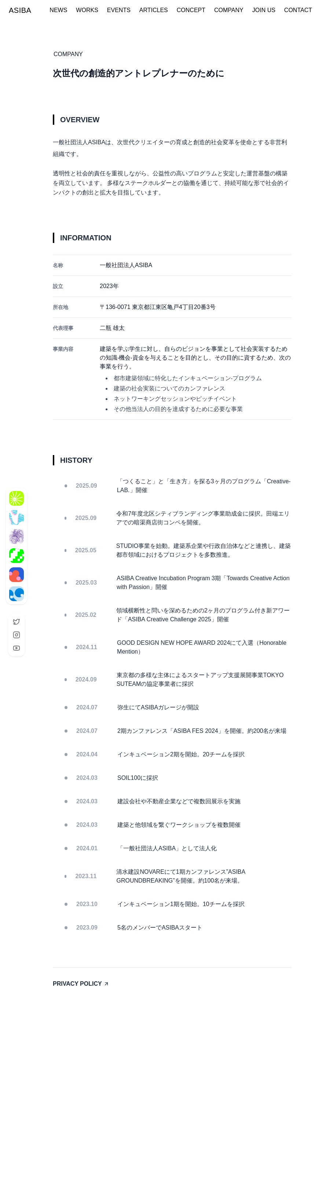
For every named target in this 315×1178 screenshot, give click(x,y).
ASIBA (20, 10)
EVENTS (119, 10)
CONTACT (298, 10)
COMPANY (228, 10)
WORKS (87, 10)
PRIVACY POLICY (81, 984)
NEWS (58, 10)
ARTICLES (153, 10)
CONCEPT (191, 10)
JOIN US (263, 10)
